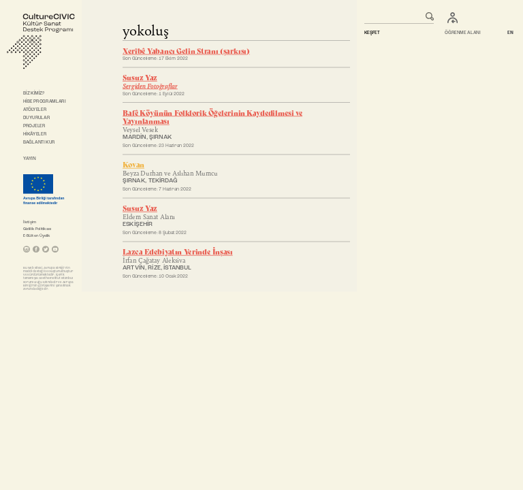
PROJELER (34, 126)
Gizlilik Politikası (37, 229)
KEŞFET (371, 33)
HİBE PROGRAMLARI (44, 101)
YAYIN (29, 159)
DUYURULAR (36, 118)
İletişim (29, 222)
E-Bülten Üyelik (36, 235)
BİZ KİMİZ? (34, 93)
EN (510, 33)
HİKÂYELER (34, 134)
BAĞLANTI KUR (38, 142)
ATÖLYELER (34, 110)
